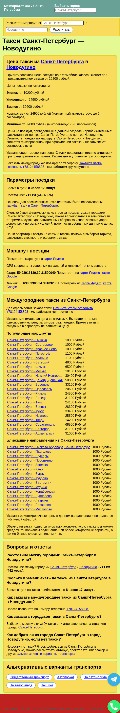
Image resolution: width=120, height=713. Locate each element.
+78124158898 (77, 609)
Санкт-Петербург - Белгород (28, 429)
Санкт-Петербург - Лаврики (27, 500)
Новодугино (21, 67)
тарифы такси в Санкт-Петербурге (32, 205)
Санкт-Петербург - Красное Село (32, 349)
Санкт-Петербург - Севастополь (31, 424)
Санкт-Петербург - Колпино (27, 358)
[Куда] (26, 29)
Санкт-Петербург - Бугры (25, 473)
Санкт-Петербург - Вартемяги (29, 482)
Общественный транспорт (29, 677)
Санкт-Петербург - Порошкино (30, 460)
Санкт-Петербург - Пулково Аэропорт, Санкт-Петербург (48, 447)
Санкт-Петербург (63, 567)
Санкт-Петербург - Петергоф (28, 353)
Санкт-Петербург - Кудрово (27, 478)
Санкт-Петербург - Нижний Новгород (34, 375)
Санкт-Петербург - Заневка (27, 465)
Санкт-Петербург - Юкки (25, 469)
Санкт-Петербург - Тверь (25, 420)
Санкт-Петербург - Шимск (26, 367)
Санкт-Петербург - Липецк (26, 398)
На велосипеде (21, 685)
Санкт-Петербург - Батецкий (28, 362)
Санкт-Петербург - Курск (25, 411)
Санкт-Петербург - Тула (24, 402)
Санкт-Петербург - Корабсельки (31, 491)
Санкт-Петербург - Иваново (27, 415)
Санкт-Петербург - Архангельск (30, 433)
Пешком (47, 685)
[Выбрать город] (75, 10)
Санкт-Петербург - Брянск (26, 406)
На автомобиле (95, 677)
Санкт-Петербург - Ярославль (29, 389)
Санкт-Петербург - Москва (26, 371)
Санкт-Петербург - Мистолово (29, 509)
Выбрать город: (67, 5)
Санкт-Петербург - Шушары (28, 456)
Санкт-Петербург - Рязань (26, 393)
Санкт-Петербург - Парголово (29, 451)
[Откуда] (63, 23)
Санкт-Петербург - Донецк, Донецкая (35, 380)
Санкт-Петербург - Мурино (27, 487)
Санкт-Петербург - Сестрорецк (30, 344)
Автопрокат (65, 677)
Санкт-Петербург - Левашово (29, 505)
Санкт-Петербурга (62, 61)
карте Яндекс (54, 259)
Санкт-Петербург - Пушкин (27, 340)
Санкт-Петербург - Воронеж (28, 384)
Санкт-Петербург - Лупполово (29, 496)
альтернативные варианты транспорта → (48, 653)
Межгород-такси (17, 6)
